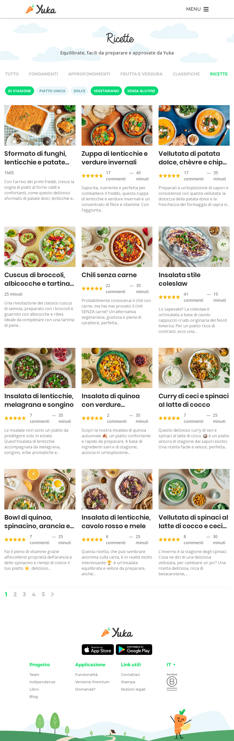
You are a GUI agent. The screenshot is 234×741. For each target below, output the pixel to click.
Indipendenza (42, 682)
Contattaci (130, 674)
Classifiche (186, 74)
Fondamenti (43, 74)
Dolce (79, 90)
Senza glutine (141, 90)
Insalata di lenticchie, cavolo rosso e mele (116, 521)
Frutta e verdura (141, 74)
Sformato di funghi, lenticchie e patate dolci (35, 162)
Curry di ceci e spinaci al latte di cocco (194, 400)
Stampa (128, 682)
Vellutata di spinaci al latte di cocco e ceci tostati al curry (193, 526)
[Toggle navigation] (197, 9)
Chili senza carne (109, 275)
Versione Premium (92, 682)
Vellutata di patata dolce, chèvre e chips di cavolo (192, 162)
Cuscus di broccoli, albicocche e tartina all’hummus (37, 284)
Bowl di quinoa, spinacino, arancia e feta (37, 526)
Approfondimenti (89, 74)
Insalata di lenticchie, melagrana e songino (39, 400)
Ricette (219, 74)
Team (34, 674)
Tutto (12, 74)
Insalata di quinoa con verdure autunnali (111, 405)
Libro (34, 689)
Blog (33, 696)
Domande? (85, 689)
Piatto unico (52, 90)
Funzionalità (86, 674)
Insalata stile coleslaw (179, 279)
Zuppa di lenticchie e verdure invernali (115, 158)
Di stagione (19, 90)
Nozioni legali (133, 689)
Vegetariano (106, 90)
